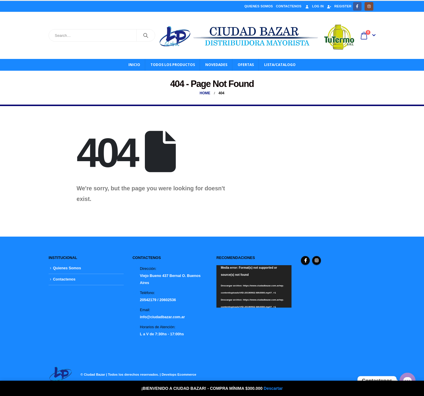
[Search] (146, 35)
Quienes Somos (258, 6)
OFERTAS (246, 64)
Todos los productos (172, 64)
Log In (314, 6)
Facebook (305, 260)
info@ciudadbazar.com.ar (162, 317)
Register (339, 6)
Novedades (216, 64)
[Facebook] (357, 6)
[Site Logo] (257, 37)
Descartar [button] (273, 388)
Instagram (316, 260)
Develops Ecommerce (179, 374)
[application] (254, 286)
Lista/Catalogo (280, 64)
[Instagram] (369, 6)
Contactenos (289, 6)
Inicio (134, 64)
